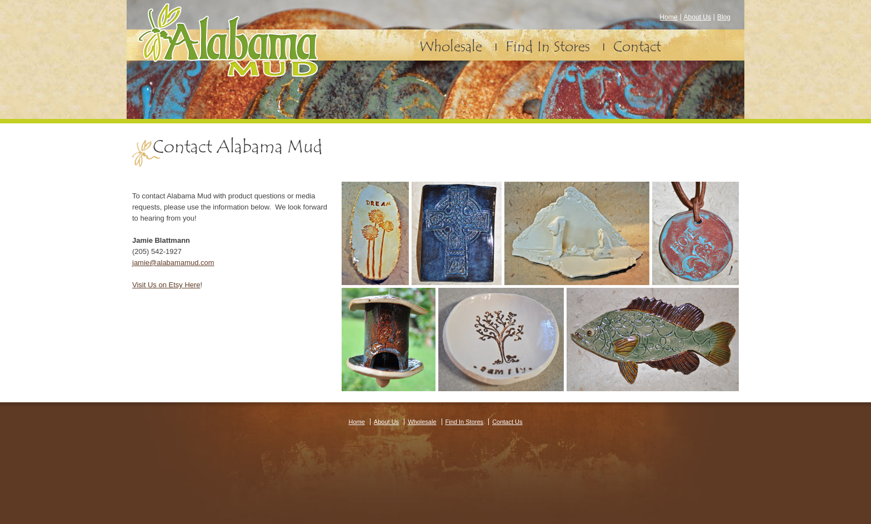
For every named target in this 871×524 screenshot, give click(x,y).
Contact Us (507, 421)
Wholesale (450, 46)
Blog (723, 17)
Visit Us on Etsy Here (166, 285)
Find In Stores (547, 46)
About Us (697, 17)
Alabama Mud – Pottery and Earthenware (228, 40)
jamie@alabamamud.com (173, 262)
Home (669, 17)
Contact (637, 46)
